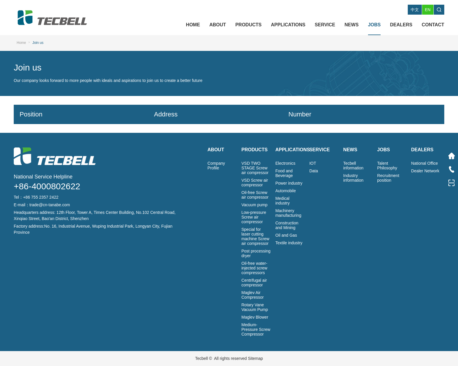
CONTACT (433, 24)
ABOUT (217, 24)
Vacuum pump (255, 204)
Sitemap (255, 358)
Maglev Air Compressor (253, 295)
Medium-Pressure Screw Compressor (256, 329)
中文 (415, 9)
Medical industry (282, 200)
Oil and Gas (286, 235)
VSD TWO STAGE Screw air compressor (255, 168)
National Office (424, 163)
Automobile (285, 190)
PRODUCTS (248, 24)
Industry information (353, 178)
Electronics (285, 163)
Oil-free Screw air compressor (255, 195)
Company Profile (216, 165)
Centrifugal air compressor (254, 282)
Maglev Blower (255, 317)
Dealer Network (425, 171)
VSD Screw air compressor (255, 182)
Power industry (289, 183)
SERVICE (325, 24)
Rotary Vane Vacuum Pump (255, 307)
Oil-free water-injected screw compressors (255, 268)
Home (21, 43)
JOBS (374, 24)
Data (313, 171)
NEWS (352, 24)
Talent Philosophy (387, 165)
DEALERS (401, 24)
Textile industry (289, 242)
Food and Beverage (284, 173)
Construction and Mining (287, 225)
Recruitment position (388, 178)
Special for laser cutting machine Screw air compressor (256, 236)
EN (428, 9)
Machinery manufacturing (288, 213)
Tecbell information (353, 165)
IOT (312, 163)
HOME (193, 24)
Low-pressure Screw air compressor (254, 217)
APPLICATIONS (288, 24)
